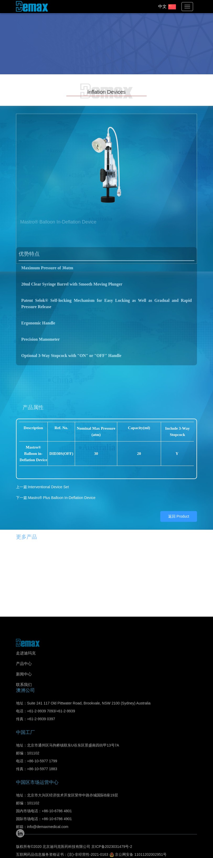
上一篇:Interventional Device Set (42, 475)
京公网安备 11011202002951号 (138, 849)
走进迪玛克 (26, 664)
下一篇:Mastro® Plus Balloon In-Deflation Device (55, 486)
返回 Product (178, 504)
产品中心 (24, 674)
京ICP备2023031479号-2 (111, 841)
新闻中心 (24, 685)
